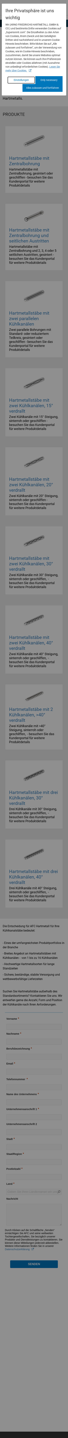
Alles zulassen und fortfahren (42, 87)
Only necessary (48, 80)
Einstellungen (21, 80)
